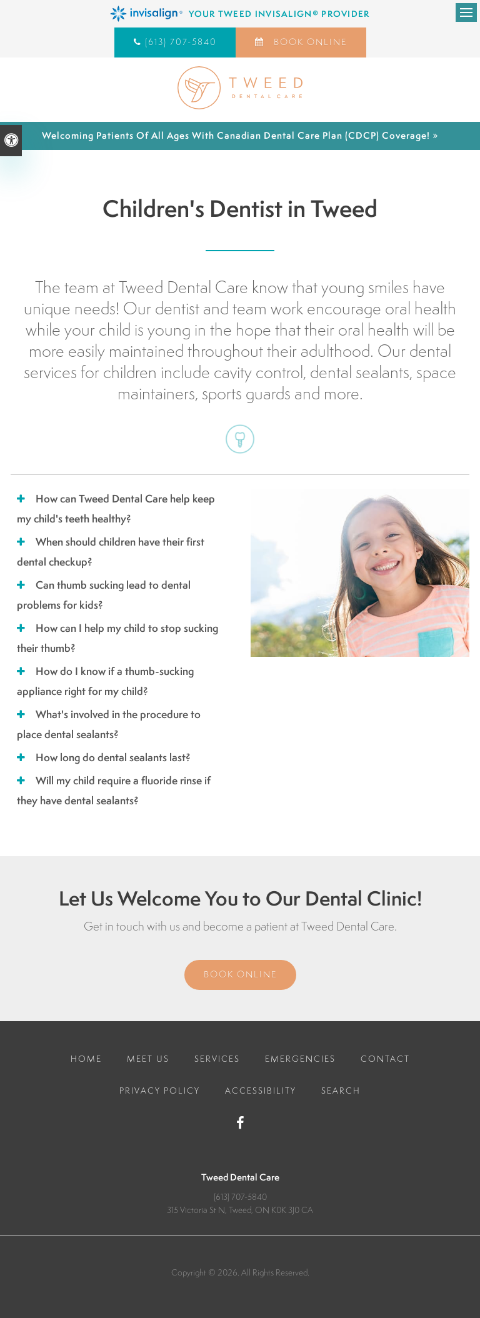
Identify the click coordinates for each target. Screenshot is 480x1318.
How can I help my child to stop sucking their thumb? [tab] (117, 638)
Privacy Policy (159, 1090)
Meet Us (148, 1058)
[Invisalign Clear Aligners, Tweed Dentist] (240, 13)
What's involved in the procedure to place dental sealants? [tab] (109, 724)
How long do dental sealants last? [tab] (113, 757)
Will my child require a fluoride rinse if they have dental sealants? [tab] (114, 790)
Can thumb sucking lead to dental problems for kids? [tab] (104, 594)
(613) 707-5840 (181, 42)
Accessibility (260, 1090)
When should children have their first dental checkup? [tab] (110, 551)
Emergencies (300, 1058)
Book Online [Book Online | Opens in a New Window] (309, 42)
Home (86, 1058)
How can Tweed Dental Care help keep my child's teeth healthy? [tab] (116, 508)
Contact (385, 1058)
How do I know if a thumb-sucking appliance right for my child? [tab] (105, 681)
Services (217, 1058)
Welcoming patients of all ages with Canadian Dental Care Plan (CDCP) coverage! (236, 135)
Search (341, 1090)
